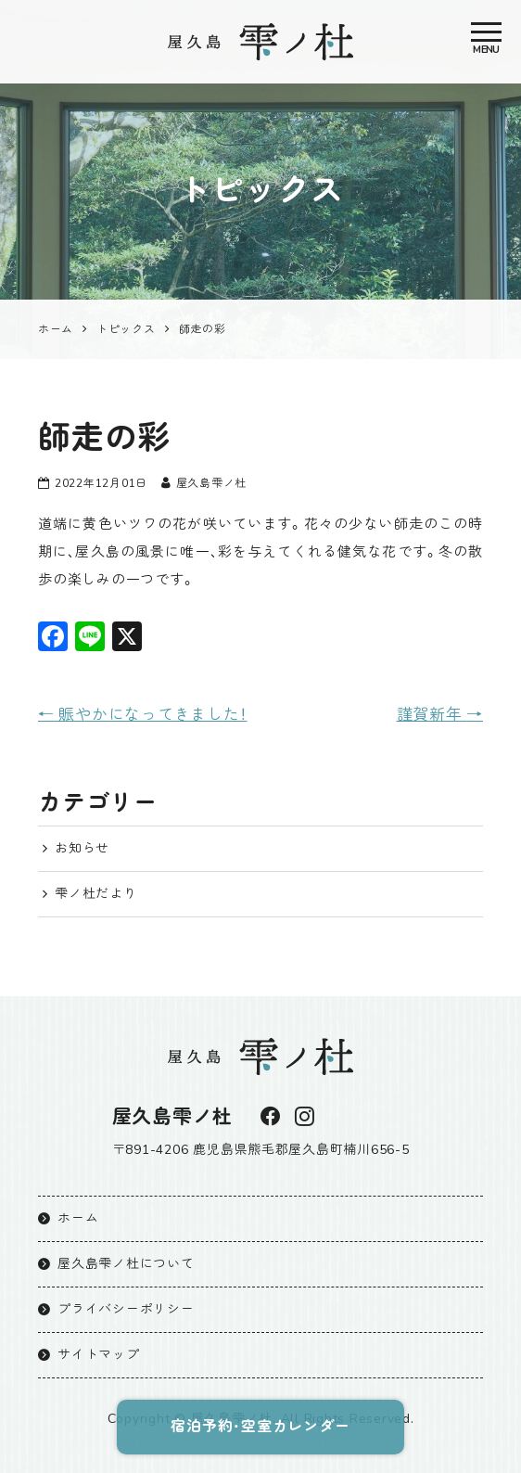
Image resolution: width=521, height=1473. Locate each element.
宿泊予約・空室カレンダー (261, 1426)
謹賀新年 (440, 713)
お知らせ (82, 848)
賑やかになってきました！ (143, 713)
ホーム (77, 1217)
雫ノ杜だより (96, 894)
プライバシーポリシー (126, 1308)
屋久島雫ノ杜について (126, 1263)
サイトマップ (98, 1354)
